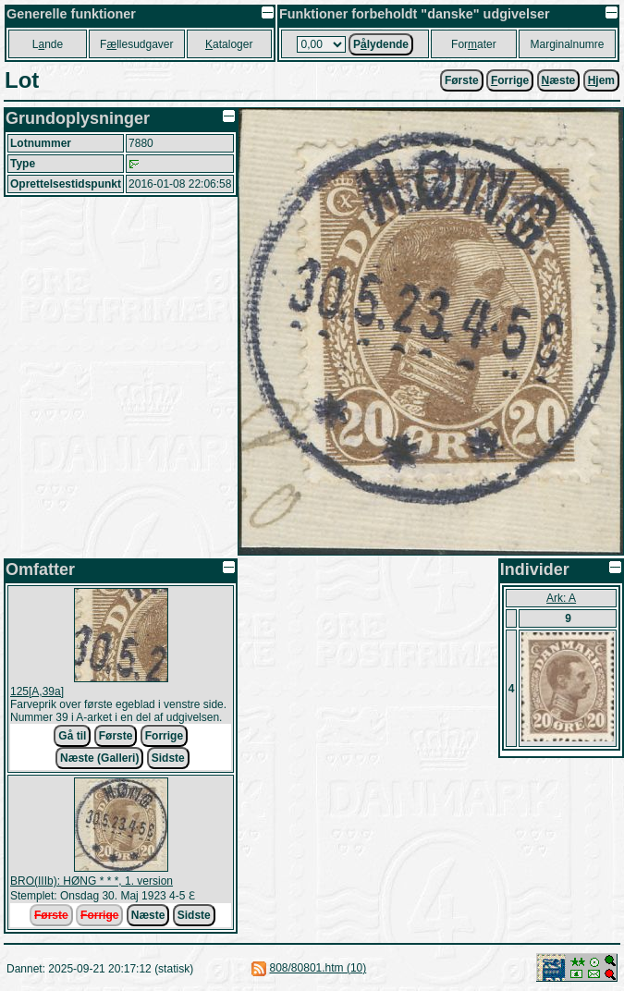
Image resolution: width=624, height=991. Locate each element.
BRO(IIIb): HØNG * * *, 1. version (91, 881)
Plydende (381, 44)
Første (462, 80)
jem (601, 80)
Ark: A (561, 598)
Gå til (72, 735)
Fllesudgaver (136, 44)
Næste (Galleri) (99, 758)
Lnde (47, 44)
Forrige (164, 735)
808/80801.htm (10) (318, 967)
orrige (510, 80)
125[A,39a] (37, 691)
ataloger (228, 44)
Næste (148, 915)
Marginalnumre (568, 44)
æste (559, 80)
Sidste (168, 758)
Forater (473, 44)
